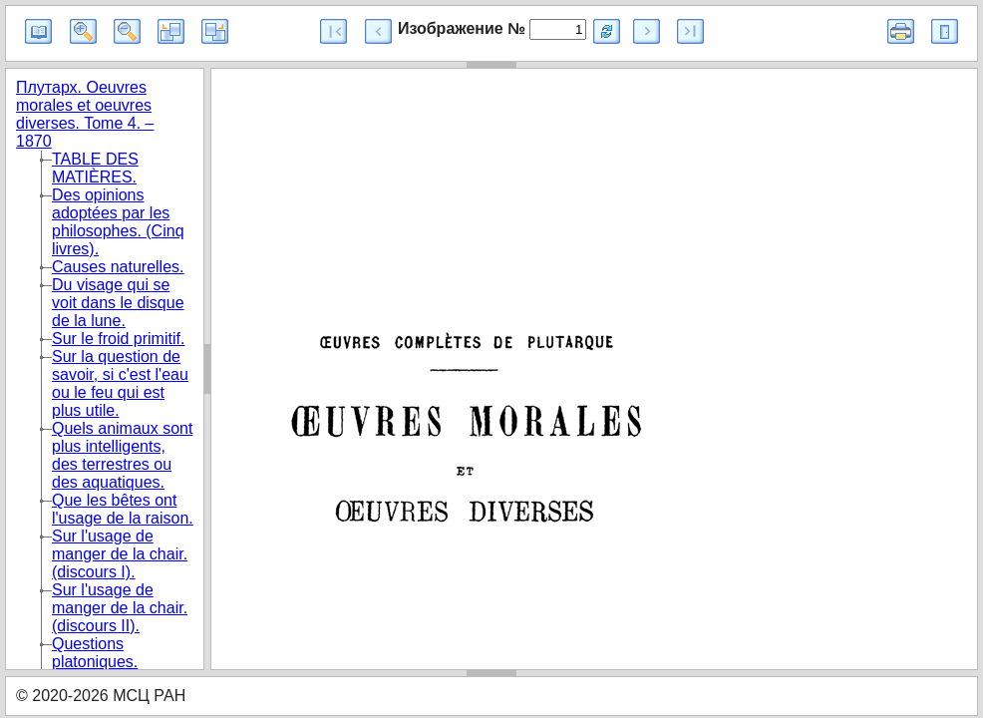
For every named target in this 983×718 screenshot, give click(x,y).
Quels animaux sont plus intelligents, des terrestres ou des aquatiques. (122, 455)
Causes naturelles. (118, 266)
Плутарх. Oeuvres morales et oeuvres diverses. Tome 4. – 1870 (85, 114)
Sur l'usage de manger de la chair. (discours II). (119, 607)
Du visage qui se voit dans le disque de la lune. (118, 302)
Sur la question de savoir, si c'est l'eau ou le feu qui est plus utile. (120, 383)
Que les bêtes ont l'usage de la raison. (122, 509)
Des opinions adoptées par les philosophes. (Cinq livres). (118, 221)
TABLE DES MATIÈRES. (95, 168)
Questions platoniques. (95, 652)
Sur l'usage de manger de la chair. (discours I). (119, 554)
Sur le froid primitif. (118, 338)
